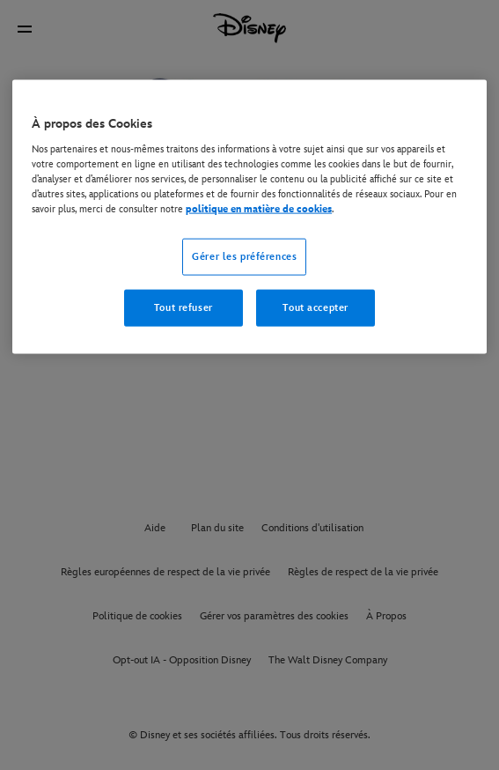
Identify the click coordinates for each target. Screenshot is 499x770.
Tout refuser (183, 308)
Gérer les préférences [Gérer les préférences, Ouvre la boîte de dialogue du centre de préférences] (244, 257)
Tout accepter (315, 308)
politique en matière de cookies (259, 209)
